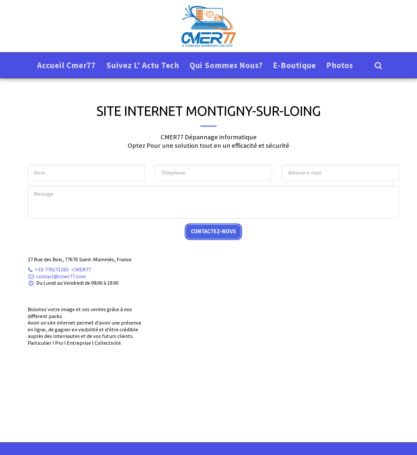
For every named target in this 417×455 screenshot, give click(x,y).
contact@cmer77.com (57, 276)
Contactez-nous (213, 231)
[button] (378, 65)
